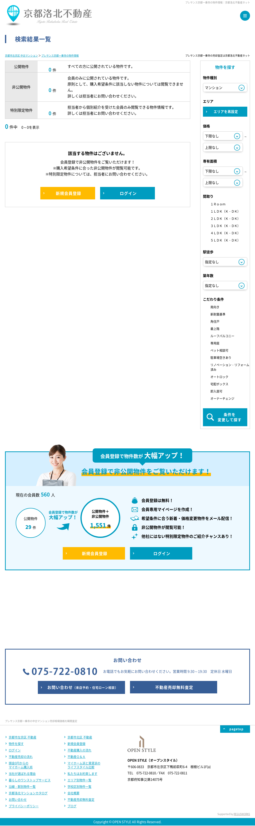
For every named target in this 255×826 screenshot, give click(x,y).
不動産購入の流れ (79, 684)
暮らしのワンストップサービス (30, 714)
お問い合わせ (18, 734)
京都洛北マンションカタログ (28, 727)
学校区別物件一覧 (79, 721)
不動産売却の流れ (21, 691)
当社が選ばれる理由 (22, 708)
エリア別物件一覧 (79, 714)
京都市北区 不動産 (79, 671)
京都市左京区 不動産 (22, 671)
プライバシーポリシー (24, 740)
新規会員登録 (76, 678)
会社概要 (73, 727)
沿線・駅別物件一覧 (22, 721)
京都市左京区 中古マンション (21, 55)
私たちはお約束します (82, 708)
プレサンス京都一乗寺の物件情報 (60, 55)
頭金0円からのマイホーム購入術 (21, 699)
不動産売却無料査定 (80, 734)
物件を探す (16, 678)
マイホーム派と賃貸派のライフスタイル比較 (83, 699)
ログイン (15, 684)
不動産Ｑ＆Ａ (76, 691)
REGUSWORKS (242, 748)
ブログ (71, 740)
